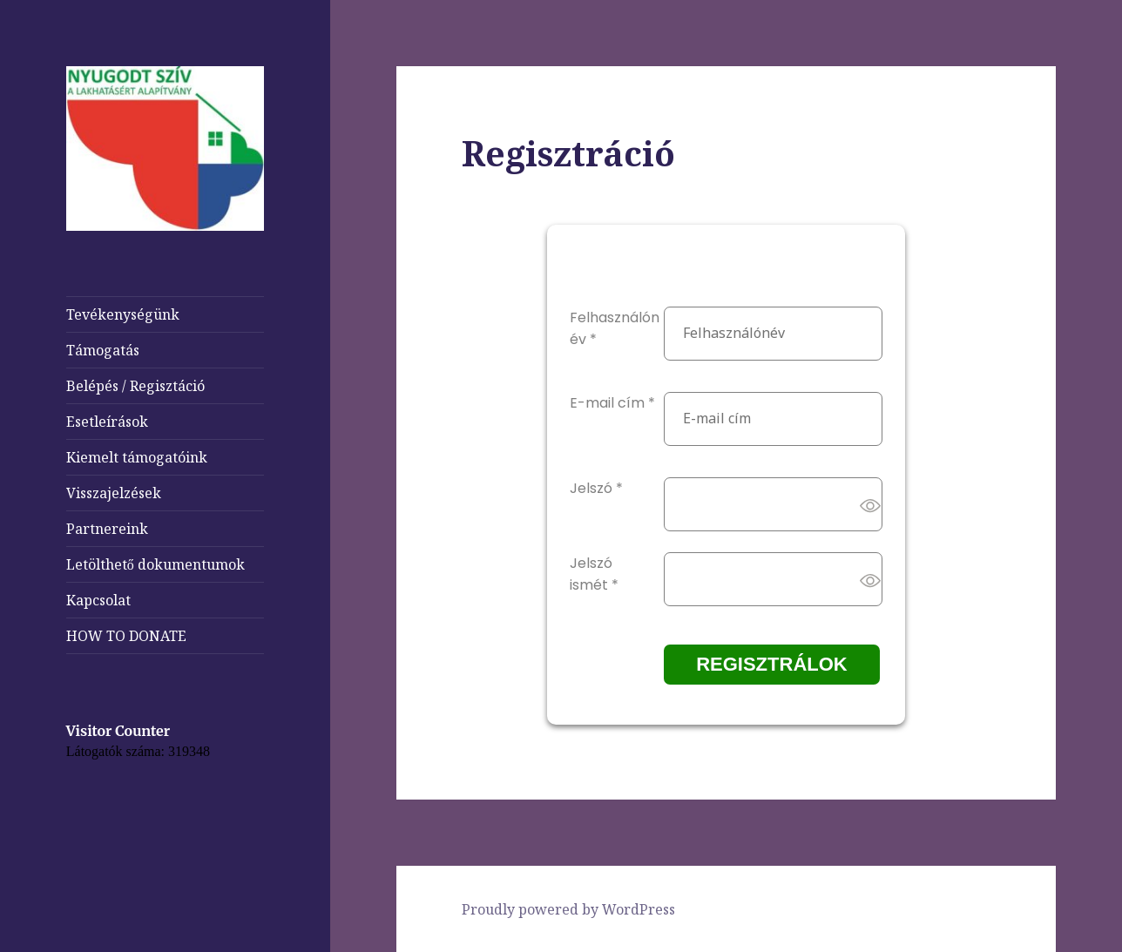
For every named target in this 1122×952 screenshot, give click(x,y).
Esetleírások (107, 421)
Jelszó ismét (594, 574)
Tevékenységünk (122, 314)
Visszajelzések (113, 493)
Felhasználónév (614, 328)
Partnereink (107, 528)
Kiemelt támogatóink (136, 457)
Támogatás (102, 350)
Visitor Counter (118, 730)
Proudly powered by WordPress (568, 909)
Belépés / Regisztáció (135, 385)
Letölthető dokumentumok (155, 564)
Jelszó (596, 488)
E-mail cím (612, 403)
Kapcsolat (98, 600)
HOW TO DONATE (126, 635)
